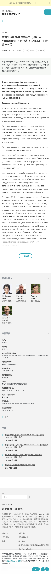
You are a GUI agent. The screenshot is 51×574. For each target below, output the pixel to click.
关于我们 (5, 537)
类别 (5, 497)
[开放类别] (29, 497)
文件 (6, 32)
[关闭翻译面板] (49, 3)
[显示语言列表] (36, 3)
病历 (6, 417)
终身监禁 (21, 541)
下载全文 (25, 256)
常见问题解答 (23, 537)
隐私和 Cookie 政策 (14, 561)
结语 (26, 50)
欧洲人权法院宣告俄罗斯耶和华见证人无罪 (33, 545)
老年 (33, 50)
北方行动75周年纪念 (25, 549)
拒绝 (45, 569)
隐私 (4, 541)
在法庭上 (41, 50)
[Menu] (47, 12)
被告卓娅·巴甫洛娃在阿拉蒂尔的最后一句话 (20, 465)
